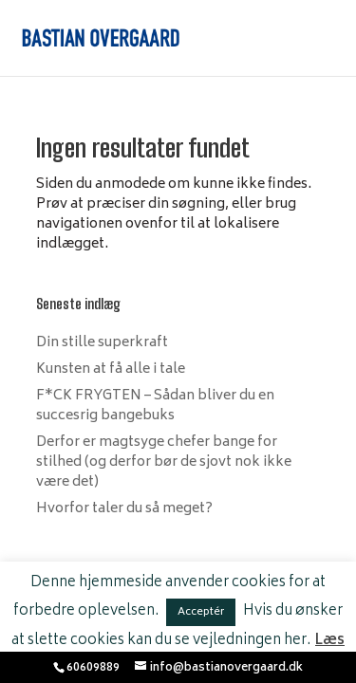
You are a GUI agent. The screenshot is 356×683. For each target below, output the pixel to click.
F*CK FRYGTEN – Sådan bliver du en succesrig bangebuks (155, 406)
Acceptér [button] (201, 612)
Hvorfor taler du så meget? (124, 509)
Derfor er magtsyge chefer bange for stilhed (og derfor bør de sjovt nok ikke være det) (163, 462)
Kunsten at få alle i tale (110, 369)
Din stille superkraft (102, 343)
